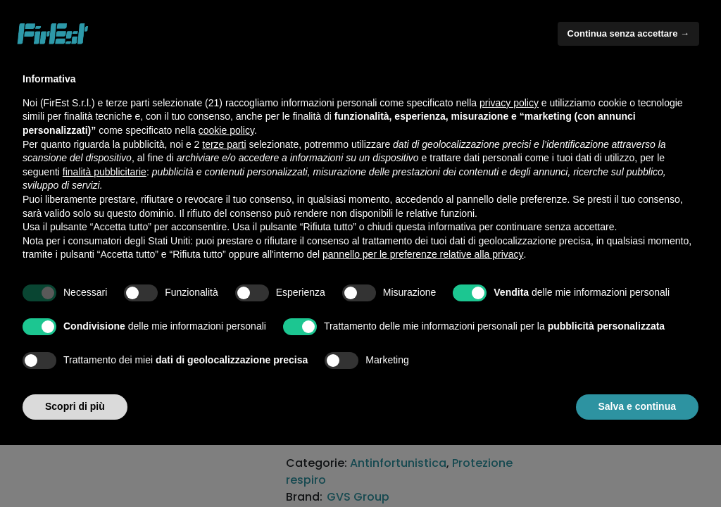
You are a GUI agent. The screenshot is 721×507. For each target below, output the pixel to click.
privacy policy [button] (509, 102)
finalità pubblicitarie (104, 171)
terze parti (224, 144)
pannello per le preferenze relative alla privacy (423, 254)
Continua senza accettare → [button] (628, 33)
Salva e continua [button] (637, 406)
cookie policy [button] (226, 130)
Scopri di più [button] (75, 406)
